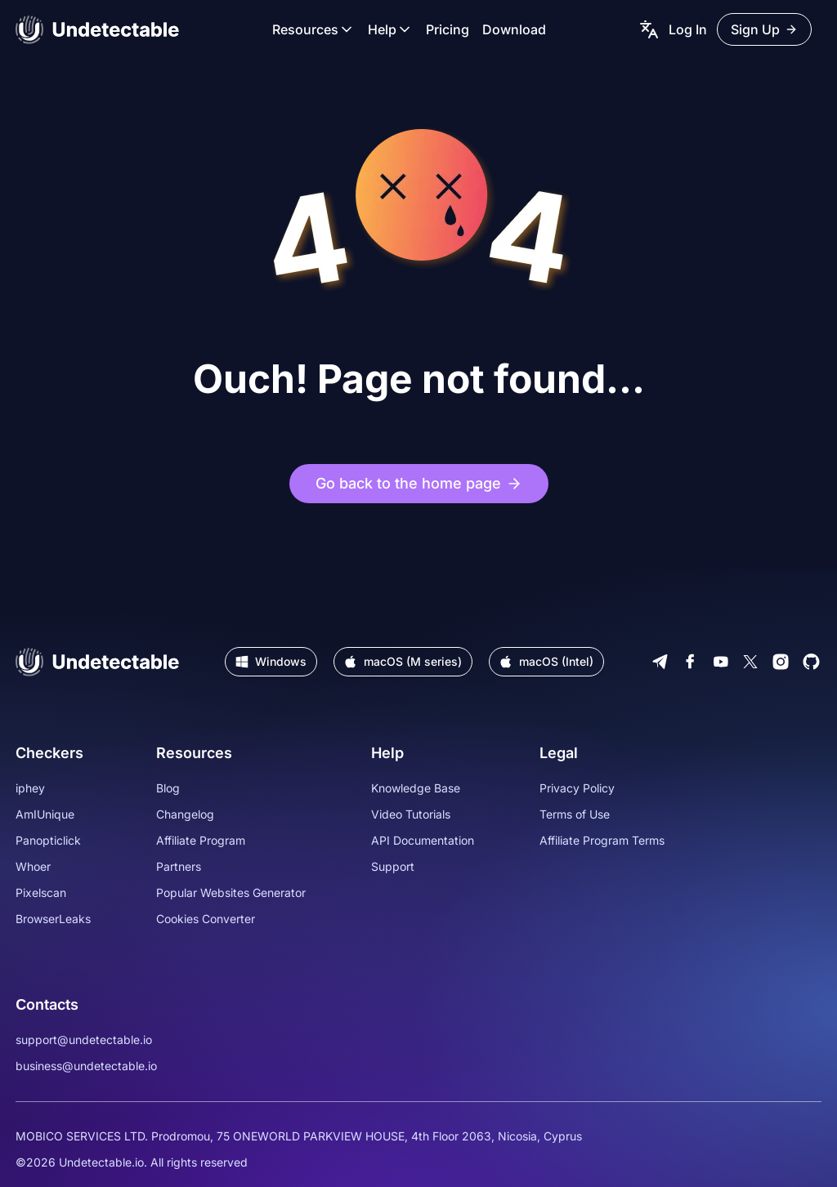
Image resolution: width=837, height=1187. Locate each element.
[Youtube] (720, 662)
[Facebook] (690, 662)
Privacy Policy (577, 788)
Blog (168, 788)
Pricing (447, 29)
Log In (688, 29)
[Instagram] (781, 662)
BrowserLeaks (53, 919)
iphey (30, 788)
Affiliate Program (200, 840)
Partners (178, 866)
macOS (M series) (403, 661)
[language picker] (649, 29)
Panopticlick (48, 840)
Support (392, 866)
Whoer (33, 866)
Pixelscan (41, 892)
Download (514, 29)
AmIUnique (45, 814)
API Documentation (422, 840)
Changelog (185, 814)
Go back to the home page (419, 483)
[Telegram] (660, 662)
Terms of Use (574, 814)
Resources (313, 29)
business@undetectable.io (86, 1066)
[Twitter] (751, 662)
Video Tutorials (410, 814)
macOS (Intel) (546, 661)
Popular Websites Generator (231, 892)
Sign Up (764, 29)
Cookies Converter (205, 919)
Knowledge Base (415, 788)
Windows (271, 661)
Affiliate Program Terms (602, 840)
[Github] (811, 662)
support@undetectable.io (84, 1039)
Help (390, 29)
